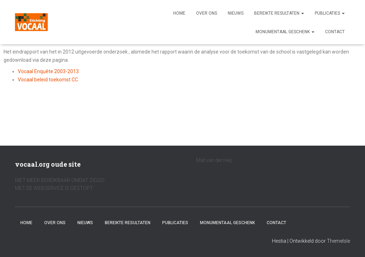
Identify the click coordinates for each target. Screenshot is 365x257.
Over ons (206, 13)
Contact (335, 31)
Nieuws (235, 13)
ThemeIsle (338, 241)
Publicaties (330, 13)
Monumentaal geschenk (285, 31)
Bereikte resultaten (279, 13)
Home (179, 13)
